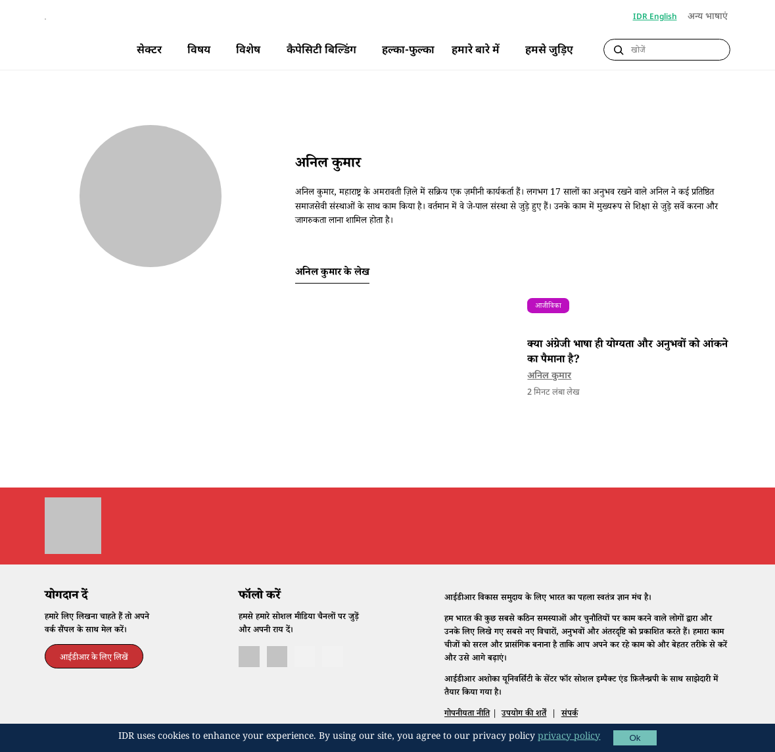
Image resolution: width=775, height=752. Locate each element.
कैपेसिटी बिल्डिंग (321, 50)
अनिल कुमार (549, 394)
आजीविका (548, 324)
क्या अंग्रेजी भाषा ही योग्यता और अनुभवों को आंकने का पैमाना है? (627, 370)
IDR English (655, 17)
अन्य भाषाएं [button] (709, 17)
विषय (198, 50)
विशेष (248, 50)
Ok (634, 738)
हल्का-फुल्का (408, 50)
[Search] (677, 50)
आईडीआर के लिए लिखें (94, 675)
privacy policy (569, 737)
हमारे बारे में (476, 50)
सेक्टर (149, 50)
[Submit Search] (618, 50)
